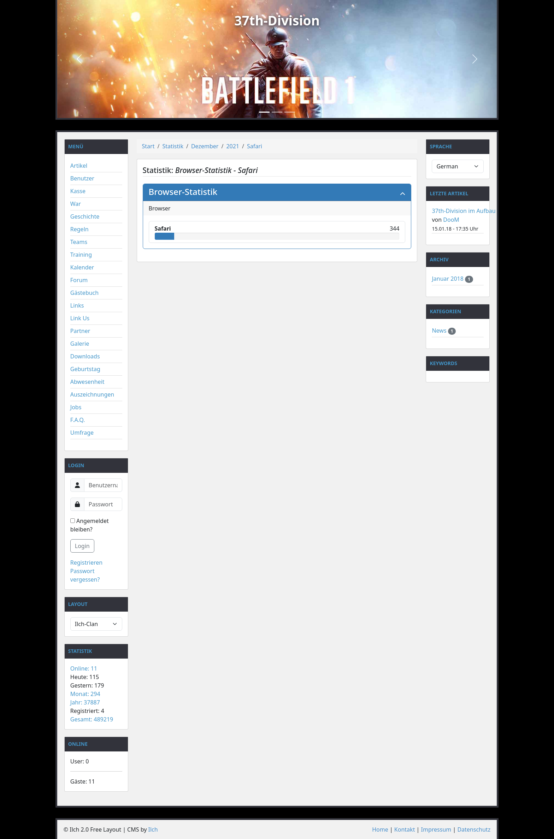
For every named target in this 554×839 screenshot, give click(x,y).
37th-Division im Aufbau (463, 211)
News (440, 330)
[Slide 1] (264, 112)
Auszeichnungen (92, 394)
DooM (451, 220)
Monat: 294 (85, 694)
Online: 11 (83, 668)
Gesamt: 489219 (91, 719)
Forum (79, 280)
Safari (254, 146)
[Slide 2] (277, 112)
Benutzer (82, 178)
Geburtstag (85, 369)
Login (82, 546)
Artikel (78, 165)
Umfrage (82, 432)
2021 (232, 146)
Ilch (153, 829)
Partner (80, 331)
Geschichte (84, 216)
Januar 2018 (448, 278)
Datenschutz (473, 829)
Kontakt (404, 829)
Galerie (79, 343)
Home (380, 829)
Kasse (78, 191)
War (75, 204)
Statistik (172, 146)
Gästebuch (84, 293)
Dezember (205, 146)
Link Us (79, 318)
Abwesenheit (87, 382)
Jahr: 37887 (85, 702)
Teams (78, 242)
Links (77, 305)
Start (148, 146)
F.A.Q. (77, 420)
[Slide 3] (289, 112)
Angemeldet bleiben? (89, 525)
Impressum (436, 829)
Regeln (79, 229)
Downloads (85, 356)
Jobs (76, 407)
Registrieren (86, 562)
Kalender (82, 267)
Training (81, 254)
